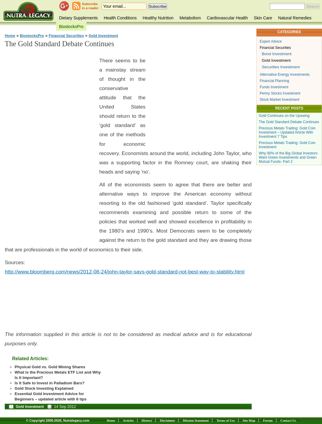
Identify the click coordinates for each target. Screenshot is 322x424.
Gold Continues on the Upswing (284, 116)
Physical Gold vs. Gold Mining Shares (50, 367)
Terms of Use (225, 420)
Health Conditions (120, 18)
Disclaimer (167, 420)
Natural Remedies (295, 18)
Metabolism (190, 18)
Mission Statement (196, 420)
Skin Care (263, 18)
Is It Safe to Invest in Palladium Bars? (50, 383)
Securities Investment (281, 67)
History (147, 420)
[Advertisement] (49, 143)
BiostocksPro (71, 26)
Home (10, 36)
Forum (268, 420)
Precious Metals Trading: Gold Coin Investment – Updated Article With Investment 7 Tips (287, 132)
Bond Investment (277, 54)
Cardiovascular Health (227, 18)
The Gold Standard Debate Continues (289, 122)
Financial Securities (66, 36)
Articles (128, 420)
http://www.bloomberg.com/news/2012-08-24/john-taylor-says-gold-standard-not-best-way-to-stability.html (124, 272)
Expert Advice (271, 41)
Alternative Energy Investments (284, 74)
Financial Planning (274, 81)
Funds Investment (274, 87)
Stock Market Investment (279, 100)
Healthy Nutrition (158, 18)
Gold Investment (103, 36)
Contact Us (288, 420)
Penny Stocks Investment (280, 93)
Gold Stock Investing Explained (44, 388)
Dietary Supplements (78, 18)
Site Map (249, 420)
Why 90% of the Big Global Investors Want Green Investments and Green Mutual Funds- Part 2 (288, 157)
